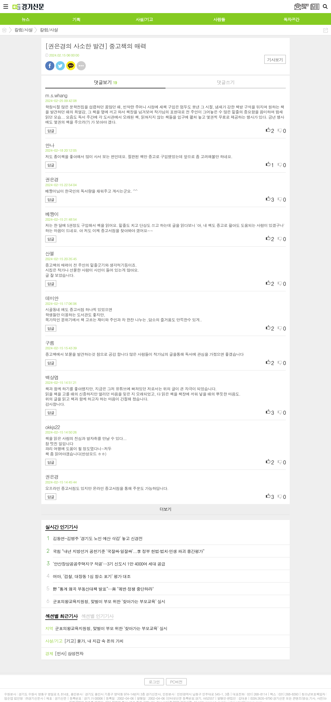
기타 (81, 65)
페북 (49, 65)
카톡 (70, 65)
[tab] (61, 616)
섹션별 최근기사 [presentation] (61, 616)
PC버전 (176, 681)
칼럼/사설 (23, 30)
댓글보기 (105, 82)
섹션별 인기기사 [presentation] (97, 616)
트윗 (60, 65)
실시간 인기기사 (61, 527)
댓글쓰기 (226, 82)
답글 (50, 130)
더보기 (165, 509)
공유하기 (326, 30)
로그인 (154, 681)
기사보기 (275, 60)
